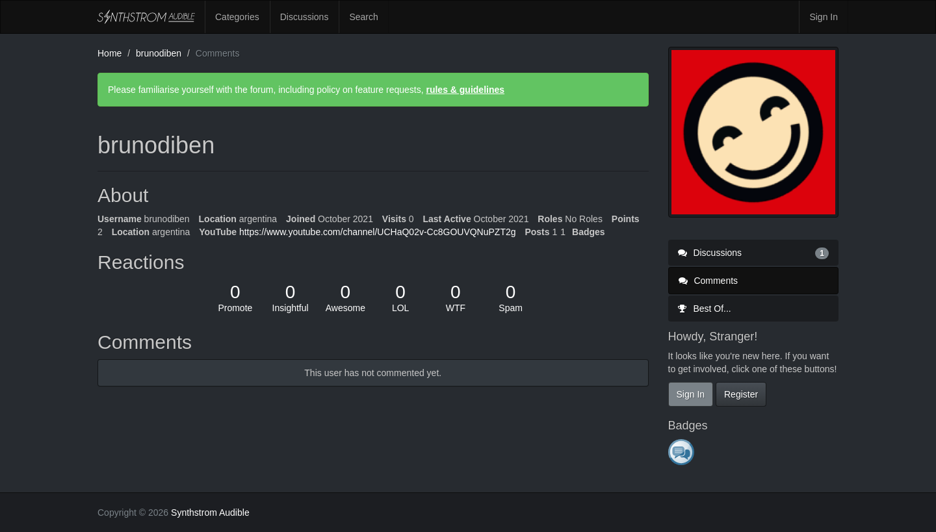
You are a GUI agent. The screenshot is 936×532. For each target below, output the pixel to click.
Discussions (304, 17)
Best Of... (704, 308)
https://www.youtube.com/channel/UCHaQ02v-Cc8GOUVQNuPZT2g (377, 232)
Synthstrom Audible (146, 17)
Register (741, 394)
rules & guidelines (465, 89)
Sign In (823, 17)
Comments (708, 280)
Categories (237, 17)
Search (363, 17)
